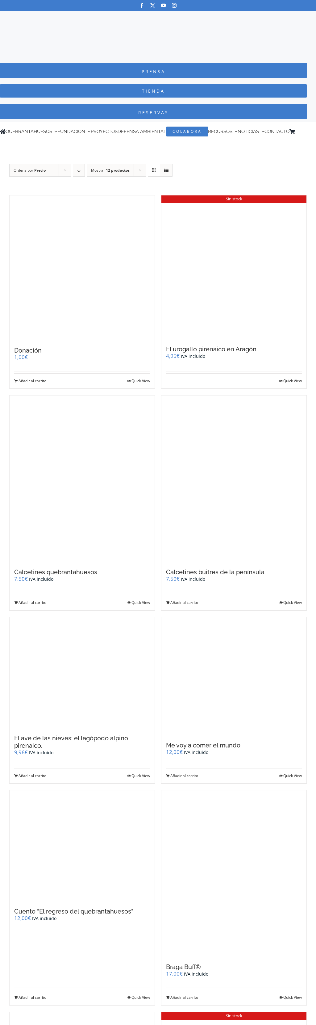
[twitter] (152, 5)
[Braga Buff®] (233, 873)
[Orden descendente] (79, 170)
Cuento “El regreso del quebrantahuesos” (73, 911)
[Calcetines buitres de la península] (233, 479)
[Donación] (82, 268)
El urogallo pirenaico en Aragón (211, 349)
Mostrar (110, 170)
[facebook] (141, 5)
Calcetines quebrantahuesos (55, 572)
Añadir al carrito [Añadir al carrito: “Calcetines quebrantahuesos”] (32, 602)
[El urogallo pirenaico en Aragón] (233, 267)
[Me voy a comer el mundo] (233, 676)
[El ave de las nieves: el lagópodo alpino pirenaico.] (82, 672)
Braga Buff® (183, 967)
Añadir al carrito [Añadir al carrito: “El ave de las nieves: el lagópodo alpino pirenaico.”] (32, 775)
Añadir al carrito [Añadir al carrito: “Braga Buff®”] (184, 997)
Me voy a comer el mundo (203, 745)
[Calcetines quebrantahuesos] (82, 479)
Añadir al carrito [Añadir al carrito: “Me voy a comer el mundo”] (184, 775)
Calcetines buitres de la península (215, 572)
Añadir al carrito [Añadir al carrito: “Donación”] (32, 380)
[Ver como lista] (166, 170)
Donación (28, 350)
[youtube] (163, 5)
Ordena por (30, 170)
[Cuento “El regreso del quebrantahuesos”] (82, 846)
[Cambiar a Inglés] (306, 131)
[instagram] (174, 5)
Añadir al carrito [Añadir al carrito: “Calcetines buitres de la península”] (184, 602)
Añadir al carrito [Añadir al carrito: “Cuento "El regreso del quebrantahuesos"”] (32, 997)
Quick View (140, 380)
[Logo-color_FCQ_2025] (158, 16)
